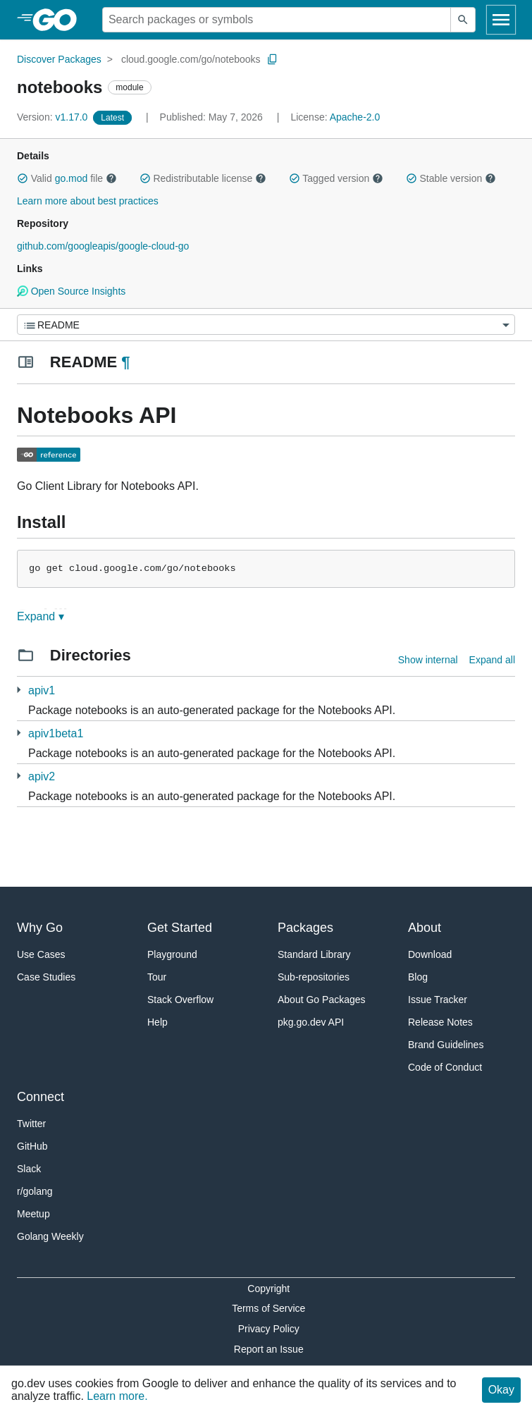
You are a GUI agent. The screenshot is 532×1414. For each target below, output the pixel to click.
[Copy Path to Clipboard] (272, 59)
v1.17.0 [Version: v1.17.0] (53, 117)
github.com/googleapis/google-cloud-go (103, 246)
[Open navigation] (501, 20)
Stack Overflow (180, 999)
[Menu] (266, 324)
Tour (156, 977)
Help (157, 1022)
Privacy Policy (268, 1328)
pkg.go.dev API (311, 1022)
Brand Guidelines (445, 1044)
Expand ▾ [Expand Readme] (40, 616)
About (424, 928)
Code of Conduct (445, 1067)
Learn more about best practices (88, 201)
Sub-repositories (313, 977)
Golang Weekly (50, 1236)
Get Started (179, 928)
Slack (29, 1168)
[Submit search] (463, 19)
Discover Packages (59, 59)
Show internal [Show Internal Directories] (428, 659)
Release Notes (440, 1022)
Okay (501, 1390)
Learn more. (117, 1396)
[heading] (59, 19)
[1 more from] (18, 690)
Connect (40, 1097)
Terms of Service (268, 1308)
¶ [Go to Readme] (125, 362)
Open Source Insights (71, 291)
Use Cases (41, 954)
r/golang (35, 1191)
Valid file (67, 178)
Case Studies (46, 977)
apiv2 (41, 776)
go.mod (71, 178)
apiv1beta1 (55, 733)
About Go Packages (322, 999)
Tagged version (336, 178)
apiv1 (41, 690)
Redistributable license (203, 178)
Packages (305, 928)
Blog (418, 977)
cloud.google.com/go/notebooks (191, 59)
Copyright (268, 1288)
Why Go (40, 928)
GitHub (32, 1146)
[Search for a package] (276, 19)
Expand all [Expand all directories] (492, 659)
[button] (22, 178)
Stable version (451, 178)
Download (430, 954)
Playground (172, 954)
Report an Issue (269, 1349)
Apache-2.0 (355, 117)
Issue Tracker (437, 999)
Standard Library (314, 954)
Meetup (33, 1213)
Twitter (31, 1123)
